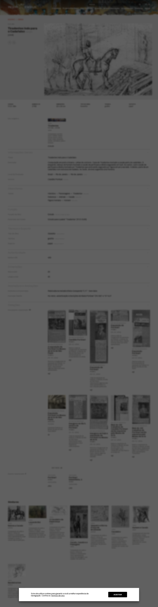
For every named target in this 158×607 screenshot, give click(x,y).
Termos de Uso (58, 596)
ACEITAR (118, 595)
